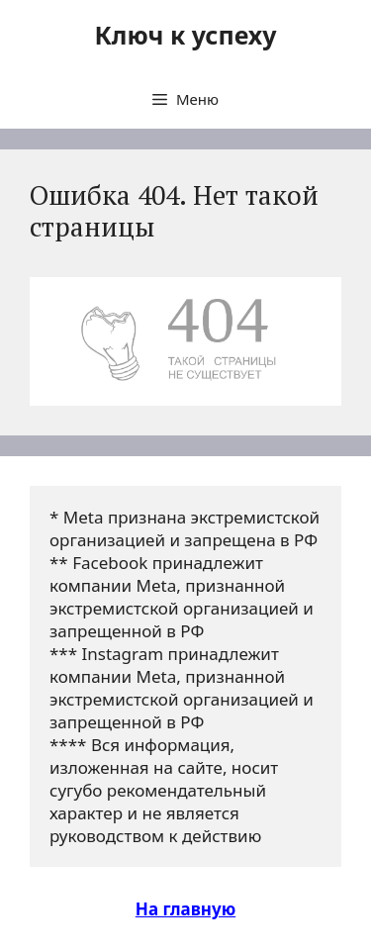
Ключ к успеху (186, 34)
